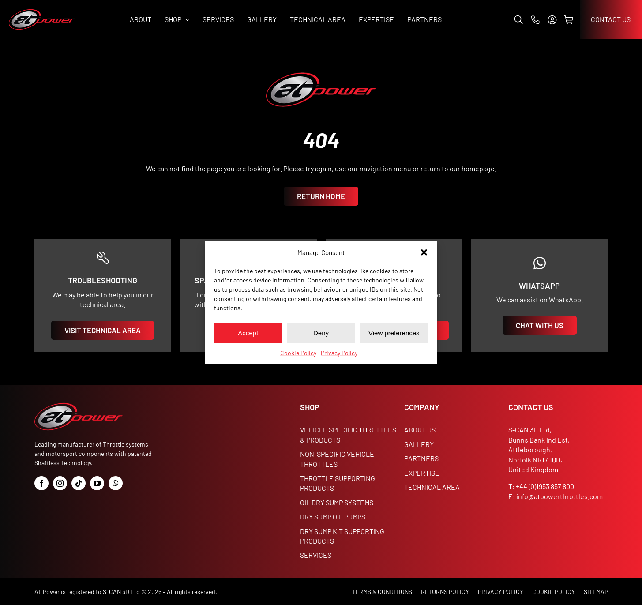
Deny (321, 333)
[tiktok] (78, 483)
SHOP (309, 407)
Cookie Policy (298, 352)
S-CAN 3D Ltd (121, 591)
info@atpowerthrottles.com (559, 496)
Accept (248, 333)
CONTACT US (530, 407)
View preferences (394, 333)
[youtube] (97, 483)
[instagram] (60, 483)
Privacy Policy (339, 352)
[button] (424, 252)
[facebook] (41, 483)
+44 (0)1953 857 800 (545, 486)
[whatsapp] (116, 483)
